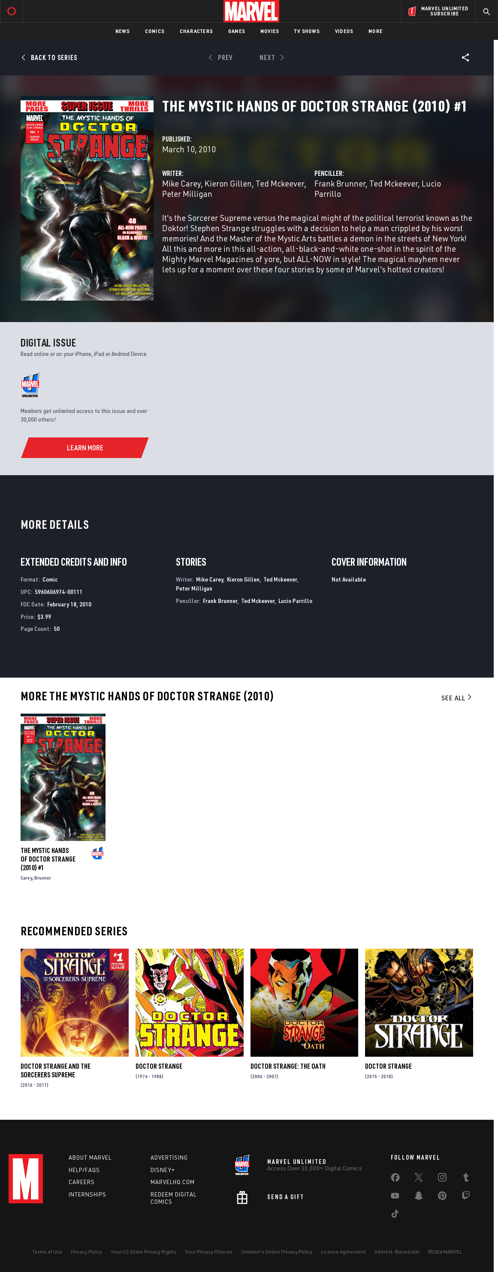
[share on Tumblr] (466, 1179)
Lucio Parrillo (295, 600)
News (122, 31)
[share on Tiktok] (395, 1215)
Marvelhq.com (173, 1182)
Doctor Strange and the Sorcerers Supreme (56, 1070)
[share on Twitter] (418, 1179)
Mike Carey (181, 183)
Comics (154, 31)
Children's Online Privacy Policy (276, 1251)
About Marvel (90, 1157)
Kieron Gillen (228, 183)
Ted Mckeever (280, 183)
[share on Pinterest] (442, 1197)
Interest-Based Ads (397, 1251)
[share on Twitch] (466, 1197)
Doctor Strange (159, 1066)
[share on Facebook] (395, 1179)
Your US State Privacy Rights (143, 1251)
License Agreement (343, 1251)
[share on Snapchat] (418, 1197)
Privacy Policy (86, 1251)
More (375, 31)
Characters (196, 31)
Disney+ (163, 1170)
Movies (269, 31)
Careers (82, 1182)
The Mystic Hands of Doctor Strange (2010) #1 (48, 859)
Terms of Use (47, 1251)
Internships (87, 1194)
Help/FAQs (84, 1170)
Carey (26, 877)
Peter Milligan (187, 194)
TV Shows (307, 31)
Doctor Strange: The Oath (288, 1066)
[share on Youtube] (395, 1197)
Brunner (42, 877)
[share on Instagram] (442, 1179)
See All (457, 697)
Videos (344, 31)
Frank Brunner (339, 183)
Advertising (169, 1157)
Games (236, 31)
